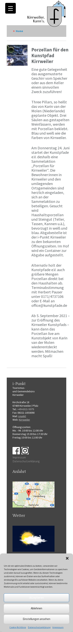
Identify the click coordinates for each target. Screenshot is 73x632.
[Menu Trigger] (10, 8)
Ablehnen (36, 608)
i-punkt (22, 416)
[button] (67, 558)
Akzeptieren (36, 597)
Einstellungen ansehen (36, 619)
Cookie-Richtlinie (17, 627)
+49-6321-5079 (26, 409)
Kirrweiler (24, 419)
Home (19, 31)
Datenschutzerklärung (39, 627)
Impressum (58, 627)
